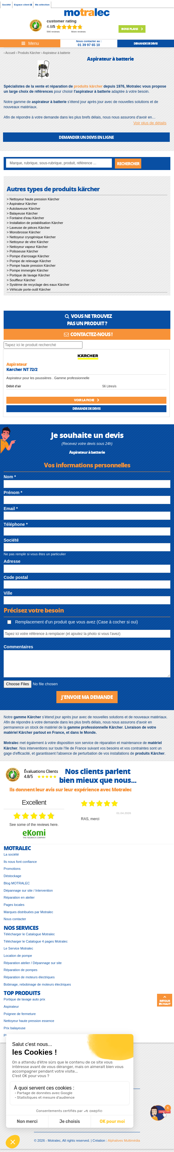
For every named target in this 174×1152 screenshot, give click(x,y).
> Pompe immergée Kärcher (28, 270)
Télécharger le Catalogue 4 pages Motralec (36, 941)
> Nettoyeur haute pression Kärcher (33, 199)
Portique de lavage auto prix (24, 999)
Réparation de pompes (20, 970)
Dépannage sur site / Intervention (28, 890)
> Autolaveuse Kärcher (23, 208)
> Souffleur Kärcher (21, 280)
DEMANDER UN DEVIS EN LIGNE (86, 137)
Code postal (16, 577)
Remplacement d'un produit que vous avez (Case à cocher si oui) (72, 621)
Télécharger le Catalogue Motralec (29, 934)
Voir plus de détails (149, 123)
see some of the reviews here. (34, 825)
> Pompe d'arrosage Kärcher (28, 256)
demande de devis (146, 43)
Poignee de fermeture (20, 1014)
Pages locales (14, 905)
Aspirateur (11, 1006)
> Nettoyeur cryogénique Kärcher (31, 237)
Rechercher (128, 163)
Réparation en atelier (19, 897)
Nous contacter (15, 919)
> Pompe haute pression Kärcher (31, 265)
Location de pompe (18, 955)
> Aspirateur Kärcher (22, 203)
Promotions (12, 868)
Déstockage (12, 876)
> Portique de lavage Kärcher (28, 275)
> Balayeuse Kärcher (22, 213)
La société (11, 854)
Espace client (23, 4)
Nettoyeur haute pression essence (29, 1021)
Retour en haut (165, 1000)
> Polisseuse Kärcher (22, 251)
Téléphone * (16, 524)
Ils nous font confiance (20, 861)
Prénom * (13, 492)
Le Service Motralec (18, 948)
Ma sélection (42, 4)
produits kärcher (88, 86)
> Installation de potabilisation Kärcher (35, 223)
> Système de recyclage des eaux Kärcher (38, 284)
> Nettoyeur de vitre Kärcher (28, 242)
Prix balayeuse (14, 1028)
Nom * (10, 476)
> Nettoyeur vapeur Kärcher (27, 247)
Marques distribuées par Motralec (28, 912)
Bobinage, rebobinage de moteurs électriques (37, 984)
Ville (8, 593)
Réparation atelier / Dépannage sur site (33, 963)
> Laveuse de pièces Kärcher (28, 227)
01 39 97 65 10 (89, 45)
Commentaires (18, 646)
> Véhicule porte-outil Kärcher (29, 289)
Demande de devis (86, 408)
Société (6, 4)
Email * (11, 508)
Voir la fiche (86, 400)
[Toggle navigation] (30, 43)
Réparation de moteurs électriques (29, 977)
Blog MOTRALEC (17, 883)
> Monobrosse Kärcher (24, 232)
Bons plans (132, 29)
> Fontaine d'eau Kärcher (25, 218)
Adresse (12, 561)
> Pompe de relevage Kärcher (29, 261)
